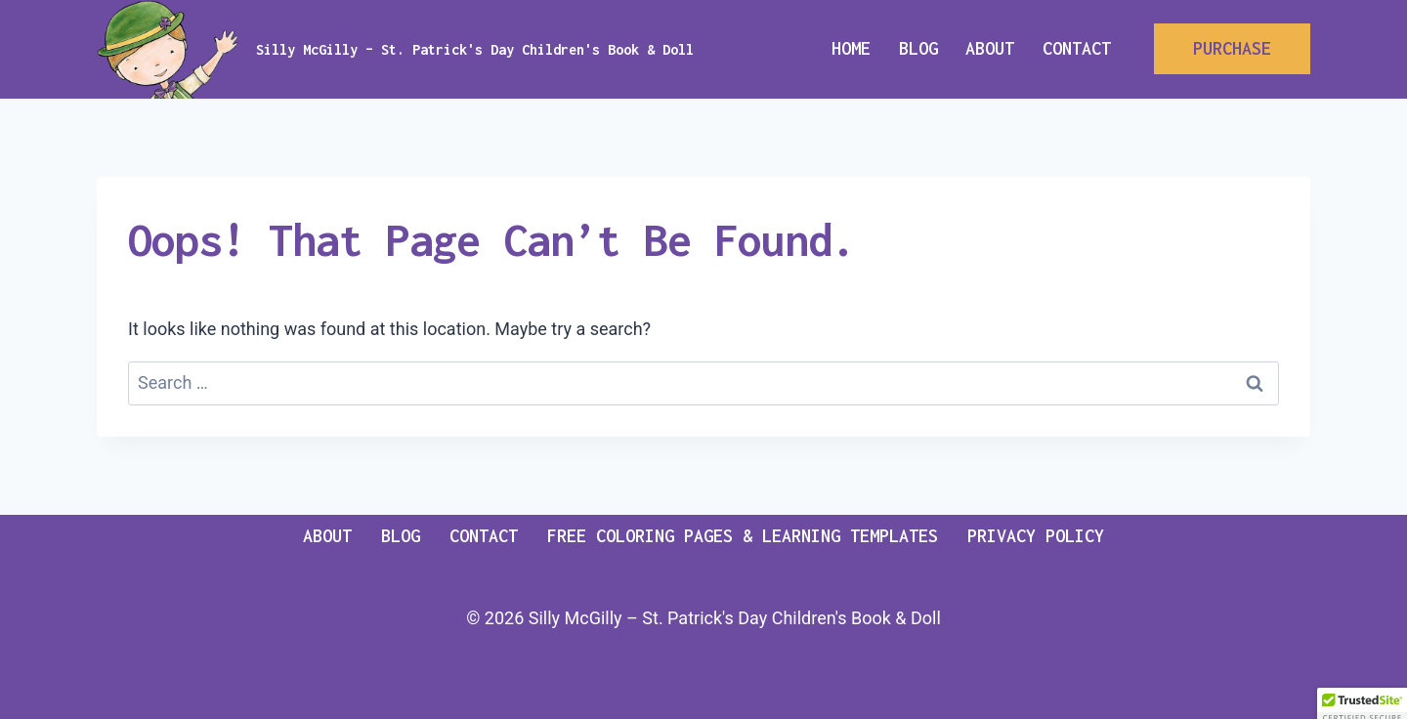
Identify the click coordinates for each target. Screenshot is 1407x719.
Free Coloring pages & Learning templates (742, 536)
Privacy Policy (1035, 536)
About (989, 48)
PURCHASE (1232, 48)
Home (851, 48)
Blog (918, 48)
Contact (1077, 48)
